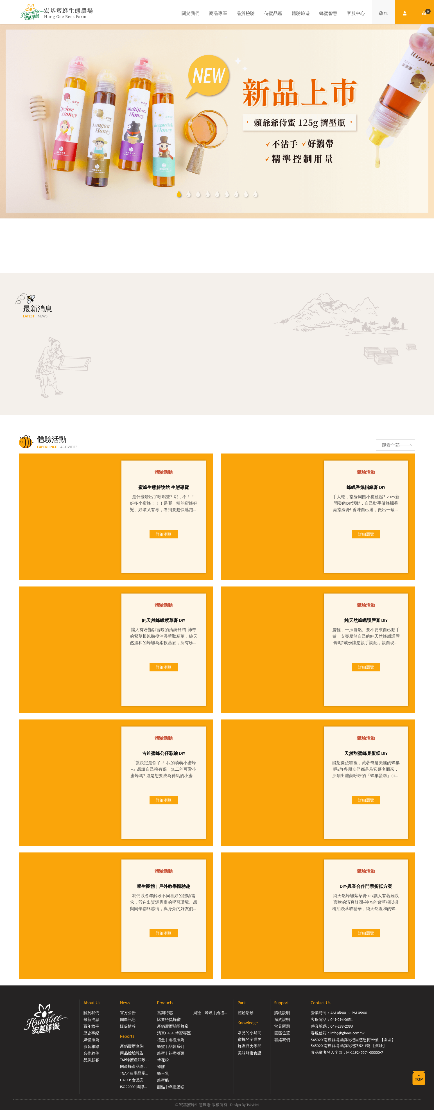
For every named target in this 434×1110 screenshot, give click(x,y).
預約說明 (282, 1019)
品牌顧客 (91, 1060)
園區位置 (282, 1033)
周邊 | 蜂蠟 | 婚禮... (210, 1012)
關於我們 (191, 13)
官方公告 (128, 1012)
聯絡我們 (282, 1039)
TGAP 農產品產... (134, 1073)
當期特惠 (165, 1012)
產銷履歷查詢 (132, 1046)
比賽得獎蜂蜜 (169, 1019)
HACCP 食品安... (133, 1080)
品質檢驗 (246, 13)
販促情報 (128, 1026)
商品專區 (218, 13)
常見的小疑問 (249, 1032)
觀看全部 (391, 445)
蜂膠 (161, 1066)
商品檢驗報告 (132, 1053)
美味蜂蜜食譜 (249, 1053)
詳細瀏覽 (163, 534)
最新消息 (91, 1019)
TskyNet (253, 1104)
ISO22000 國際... (133, 1086)
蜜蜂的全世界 (249, 1039)
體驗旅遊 (301, 13)
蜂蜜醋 (163, 1080)
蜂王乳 (163, 1073)
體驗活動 (246, 1012)
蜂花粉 (163, 1060)
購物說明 (282, 1012)
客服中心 (356, 13)
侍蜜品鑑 (273, 13)
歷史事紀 (91, 1033)
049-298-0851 (342, 1019)
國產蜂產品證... (133, 1066)
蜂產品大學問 (249, 1046)
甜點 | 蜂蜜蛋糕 (170, 1087)
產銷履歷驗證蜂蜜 (173, 1026)
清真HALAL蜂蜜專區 (174, 1033)
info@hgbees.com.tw (348, 1033)
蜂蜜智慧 (328, 13)
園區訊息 (128, 1019)
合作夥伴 (91, 1053)
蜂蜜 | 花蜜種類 (170, 1053)
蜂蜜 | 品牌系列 (170, 1046)
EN (383, 13)
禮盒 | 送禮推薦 (170, 1039)
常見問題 (282, 1026)
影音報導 (91, 1046)
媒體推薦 (91, 1039)
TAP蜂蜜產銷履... (134, 1059)
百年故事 (91, 1026)
